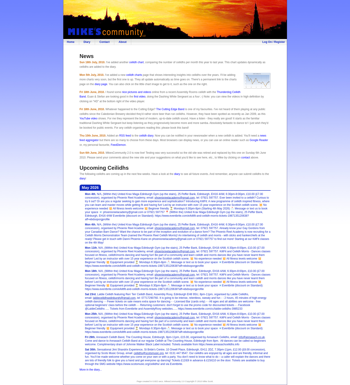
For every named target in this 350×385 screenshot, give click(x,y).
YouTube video (89, 118)
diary (177, 174)
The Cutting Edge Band (170, 109)
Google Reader (259, 140)
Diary (86, 42)
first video (139, 96)
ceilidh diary (146, 135)
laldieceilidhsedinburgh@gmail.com (114, 297)
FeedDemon (118, 144)
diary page (101, 84)
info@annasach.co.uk (251, 337)
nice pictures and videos (136, 92)
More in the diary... (91, 369)
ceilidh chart (136, 62)
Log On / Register (273, 42)
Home (70, 42)
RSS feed (125, 135)
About (123, 42)
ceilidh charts (134, 75)
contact (245, 157)
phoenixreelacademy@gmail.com (175, 197)
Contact (105, 42)
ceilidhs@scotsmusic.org (149, 353)
